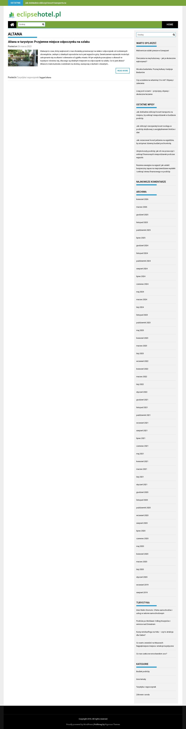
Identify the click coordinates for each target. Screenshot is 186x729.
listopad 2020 (142, 500)
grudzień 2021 (142, 400)
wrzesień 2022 (142, 361)
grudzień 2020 (142, 492)
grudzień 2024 (142, 245)
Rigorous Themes (112, 724)
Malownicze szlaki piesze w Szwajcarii (152, 50)
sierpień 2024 (141, 269)
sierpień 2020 (141, 523)
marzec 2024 (141, 299)
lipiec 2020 (140, 531)
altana (48, 77)
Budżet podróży (143, 671)
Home (170, 24)
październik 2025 (143, 230)
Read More (122, 71)
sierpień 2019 (141, 592)
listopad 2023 (142, 315)
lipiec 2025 (140, 238)
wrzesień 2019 (142, 585)
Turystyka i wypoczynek (28, 77)
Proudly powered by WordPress (79, 724)
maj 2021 (140, 454)
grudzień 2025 (142, 215)
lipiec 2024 (140, 276)
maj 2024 (140, 292)
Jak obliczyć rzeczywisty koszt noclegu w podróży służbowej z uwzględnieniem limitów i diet (156, 129)
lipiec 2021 (140, 438)
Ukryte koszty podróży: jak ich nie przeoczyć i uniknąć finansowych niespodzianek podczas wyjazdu (155, 154)
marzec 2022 (141, 376)
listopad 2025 (142, 222)
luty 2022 (140, 384)
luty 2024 (140, 307)
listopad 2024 (142, 253)
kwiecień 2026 (142, 199)
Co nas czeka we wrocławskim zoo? (151, 654)
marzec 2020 (141, 562)
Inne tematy (141, 679)
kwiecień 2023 (142, 338)
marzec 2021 (141, 469)
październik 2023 (143, 323)
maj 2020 (140, 546)
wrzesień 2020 (142, 515)
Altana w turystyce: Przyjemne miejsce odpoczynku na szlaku (49, 41)
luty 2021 (140, 477)
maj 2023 (140, 330)
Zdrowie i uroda (143, 695)
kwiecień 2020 (142, 554)
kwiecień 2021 (142, 461)
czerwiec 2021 (142, 446)
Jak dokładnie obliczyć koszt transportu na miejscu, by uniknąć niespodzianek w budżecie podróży (156, 115)
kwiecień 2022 (142, 369)
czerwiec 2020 (142, 538)
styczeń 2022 (141, 392)
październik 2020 (143, 508)
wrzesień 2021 (142, 423)
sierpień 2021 (141, 430)
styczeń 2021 (141, 484)
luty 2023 (140, 353)
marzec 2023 (141, 346)
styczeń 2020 (141, 577)
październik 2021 (143, 415)
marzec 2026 (141, 207)
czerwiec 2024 (142, 284)
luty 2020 (140, 569)
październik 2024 (143, 261)
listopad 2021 (142, 407)
